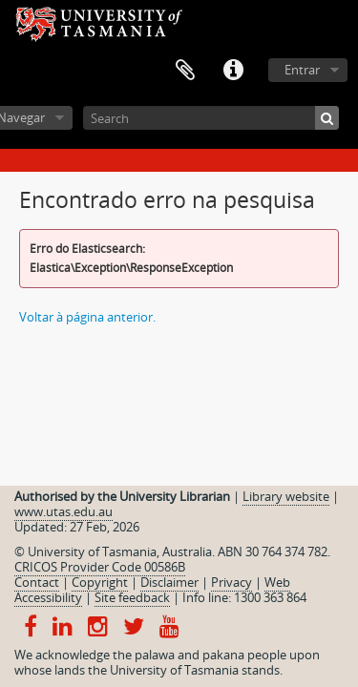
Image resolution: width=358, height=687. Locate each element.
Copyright (100, 582)
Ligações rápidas (233, 70)
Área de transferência (185, 70)
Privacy (231, 582)
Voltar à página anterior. (87, 316)
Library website (285, 496)
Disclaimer (169, 582)
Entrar (302, 69)
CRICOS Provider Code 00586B (99, 566)
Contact (36, 582)
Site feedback (132, 597)
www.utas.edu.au (63, 511)
